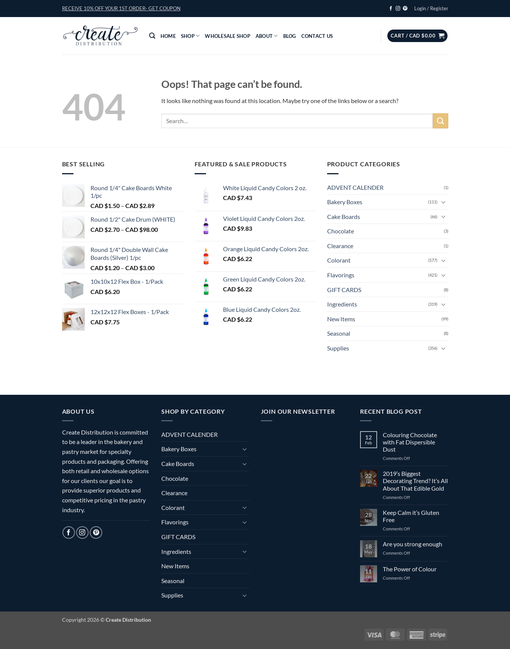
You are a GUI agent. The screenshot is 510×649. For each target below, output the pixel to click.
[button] (121, 8)
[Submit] (440, 120)
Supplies (338, 348)
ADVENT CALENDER (355, 187)
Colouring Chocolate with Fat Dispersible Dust (410, 442)
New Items (341, 318)
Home (168, 36)
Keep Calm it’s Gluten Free (411, 516)
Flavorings (340, 274)
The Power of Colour (410, 568)
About (267, 35)
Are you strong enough (412, 543)
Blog (289, 36)
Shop (190, 35)
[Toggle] (443, 201)
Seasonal (338, 333)
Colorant (339, 260)
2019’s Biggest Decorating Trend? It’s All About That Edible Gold (415, 480)
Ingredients (342, 304)
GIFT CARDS (344, 289)
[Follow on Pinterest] (405, 8)
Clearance (340, 245)
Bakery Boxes (344, 201)
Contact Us (317, 36)
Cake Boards (343, 216)
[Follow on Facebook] (390, 8)
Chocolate (340, 231)
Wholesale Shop (227, 36)
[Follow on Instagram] (398, 8)
